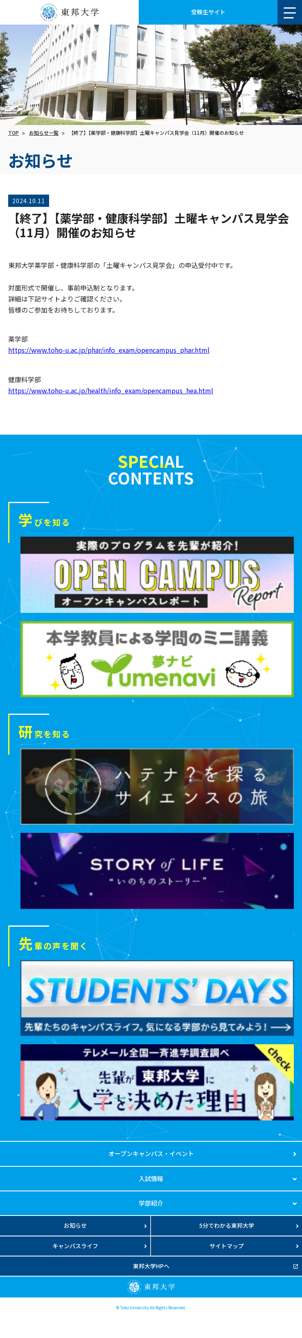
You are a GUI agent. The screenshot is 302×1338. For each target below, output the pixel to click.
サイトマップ (227, 1246)
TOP (13, 132)
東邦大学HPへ (151, 1266)
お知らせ (75, 1225)
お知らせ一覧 (44, 132)
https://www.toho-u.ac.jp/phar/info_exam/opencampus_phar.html (109, 350)
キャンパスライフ (75, 1246)
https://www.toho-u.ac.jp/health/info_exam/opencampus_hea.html (110, 390)
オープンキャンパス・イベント (151, 1153)
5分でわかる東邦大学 (226, 1225)
